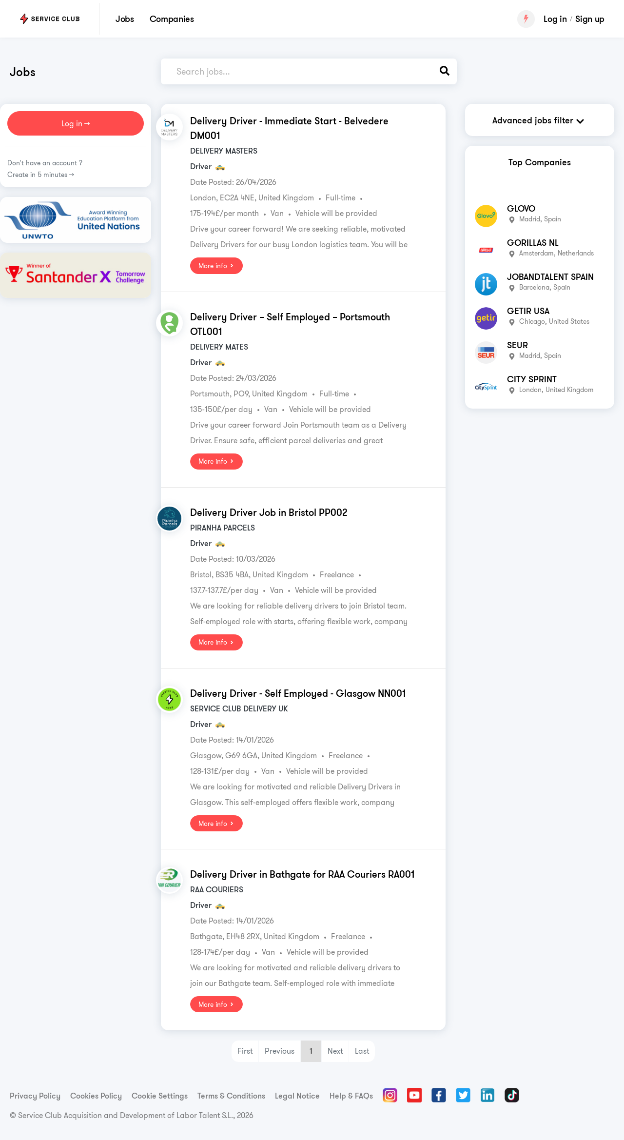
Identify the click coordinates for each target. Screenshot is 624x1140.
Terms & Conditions (231, 1095)
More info (216, 265)
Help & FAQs (351, 1095)
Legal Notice (297, 1095)
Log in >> (75, 123)
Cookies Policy (96, 1095)
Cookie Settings (160, 1095)
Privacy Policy (35, 1095)
